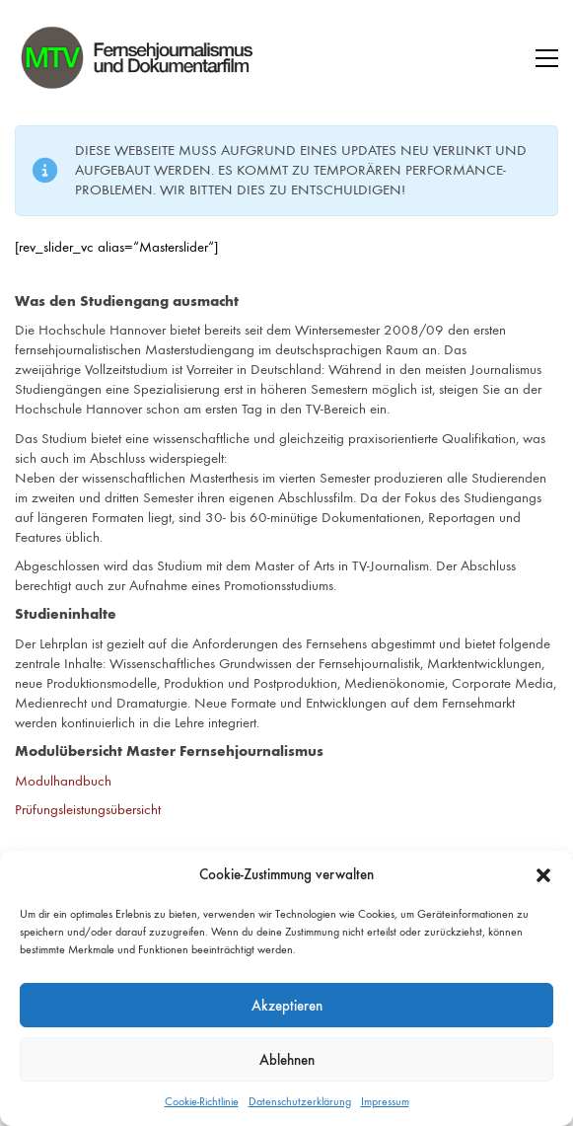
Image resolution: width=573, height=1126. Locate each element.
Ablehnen (287, 1060)
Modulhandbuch (63, 780)
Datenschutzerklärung (300, 1101)
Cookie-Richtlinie (202, 1101)
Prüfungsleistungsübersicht (88, 809)
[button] (543, 875)
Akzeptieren (286, 1005)
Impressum (385, 1101)
